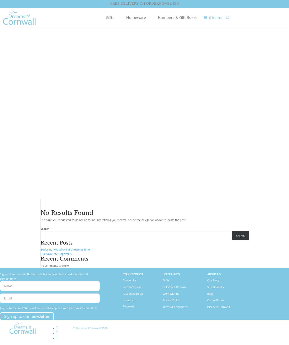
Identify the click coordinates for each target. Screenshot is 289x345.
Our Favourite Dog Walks (56, 254)
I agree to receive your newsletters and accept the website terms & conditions (48, 308)
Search (45, 229)
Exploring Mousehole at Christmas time (65, 249)
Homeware (136, 17)
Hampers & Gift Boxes (177, 17)
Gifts (110, 17)
